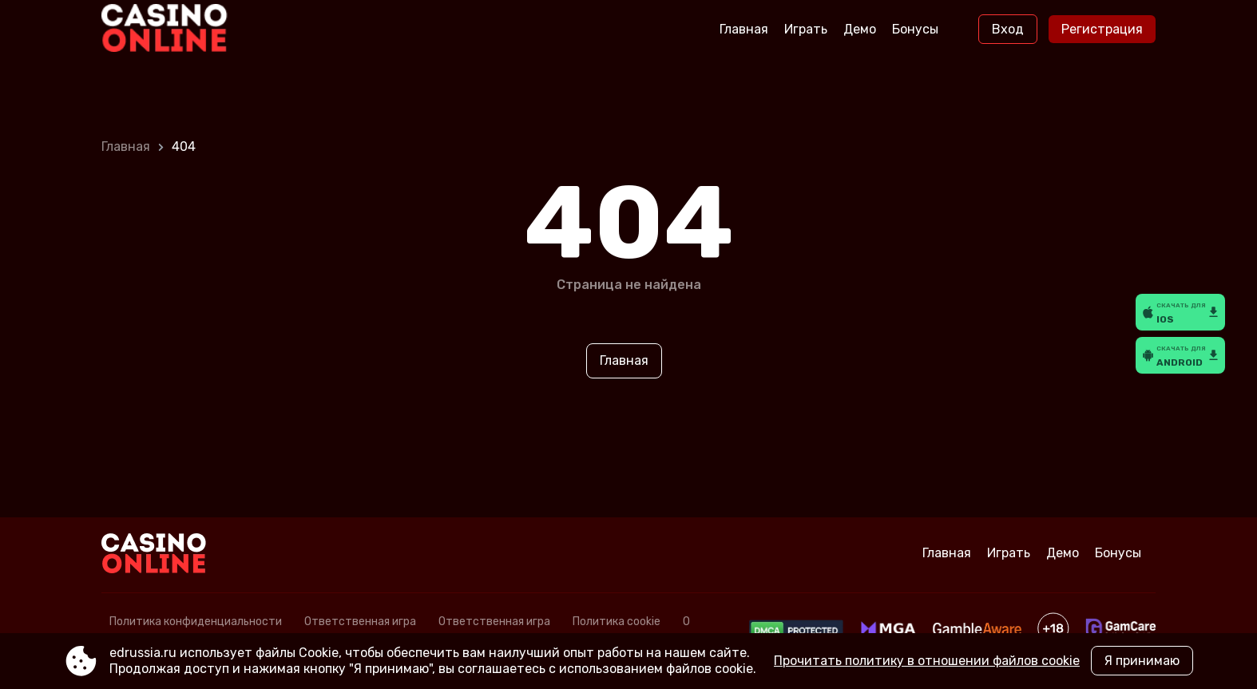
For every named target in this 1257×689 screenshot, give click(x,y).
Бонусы (915, 29)
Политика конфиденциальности (195, 621)
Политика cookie (616, 621)
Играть (805, 29)
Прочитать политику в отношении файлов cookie (927, 660)
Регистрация (1102, 29)
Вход (1008, 29)
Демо (859, 29)
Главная (744, 29)
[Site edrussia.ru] (168, 29)
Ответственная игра (360, 621)
